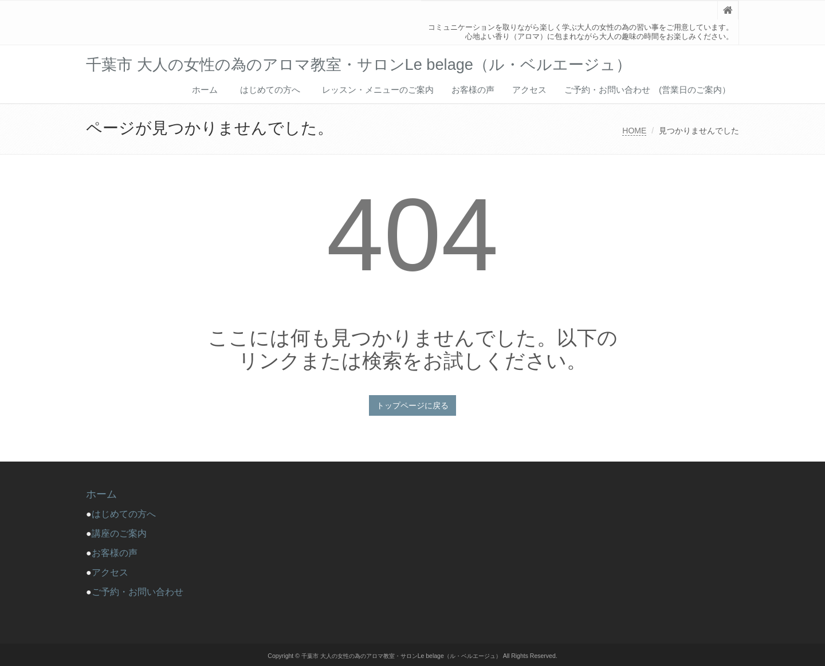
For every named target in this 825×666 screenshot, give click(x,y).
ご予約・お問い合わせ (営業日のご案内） (647, 89)
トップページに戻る (412, 405)
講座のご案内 (119, 533)
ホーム (205, 89)
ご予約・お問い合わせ (137, 592)
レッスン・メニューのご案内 (378, 89)
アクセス (529, 89)
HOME (634, 130)
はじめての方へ (274, 89)
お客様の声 (472, 89)
